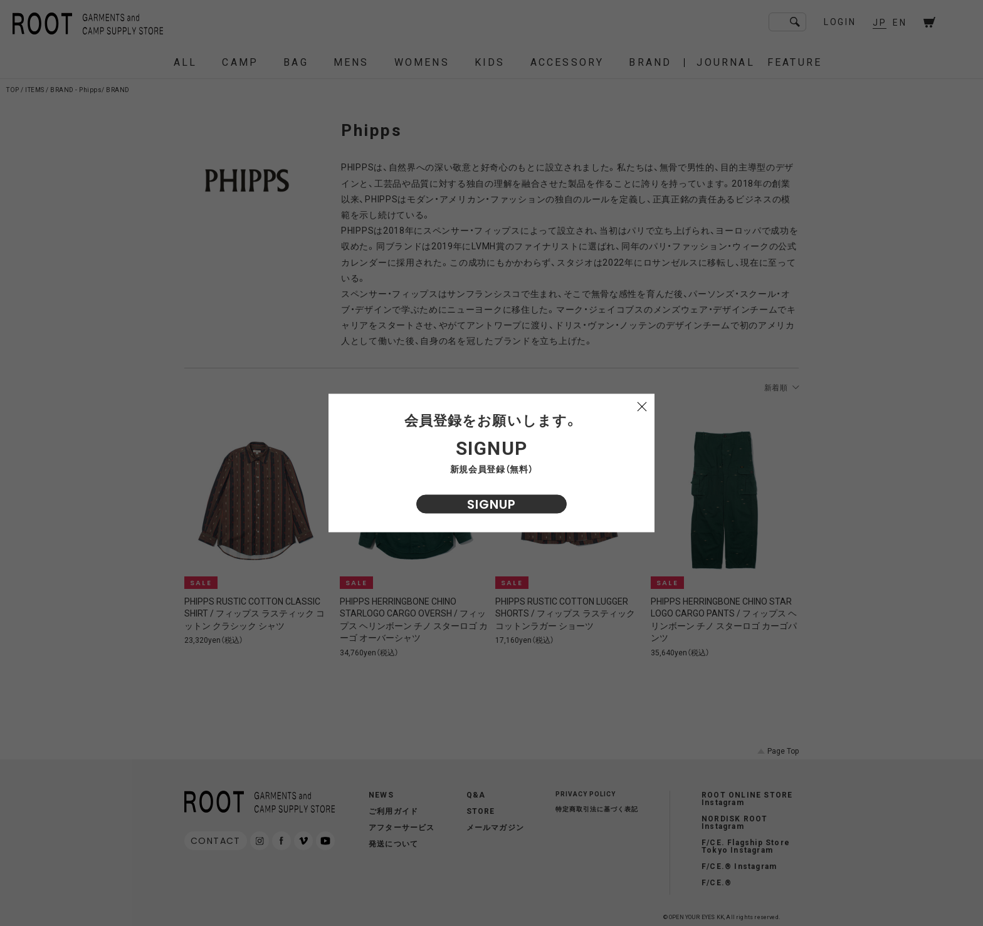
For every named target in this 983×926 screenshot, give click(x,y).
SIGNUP (491, 504)
